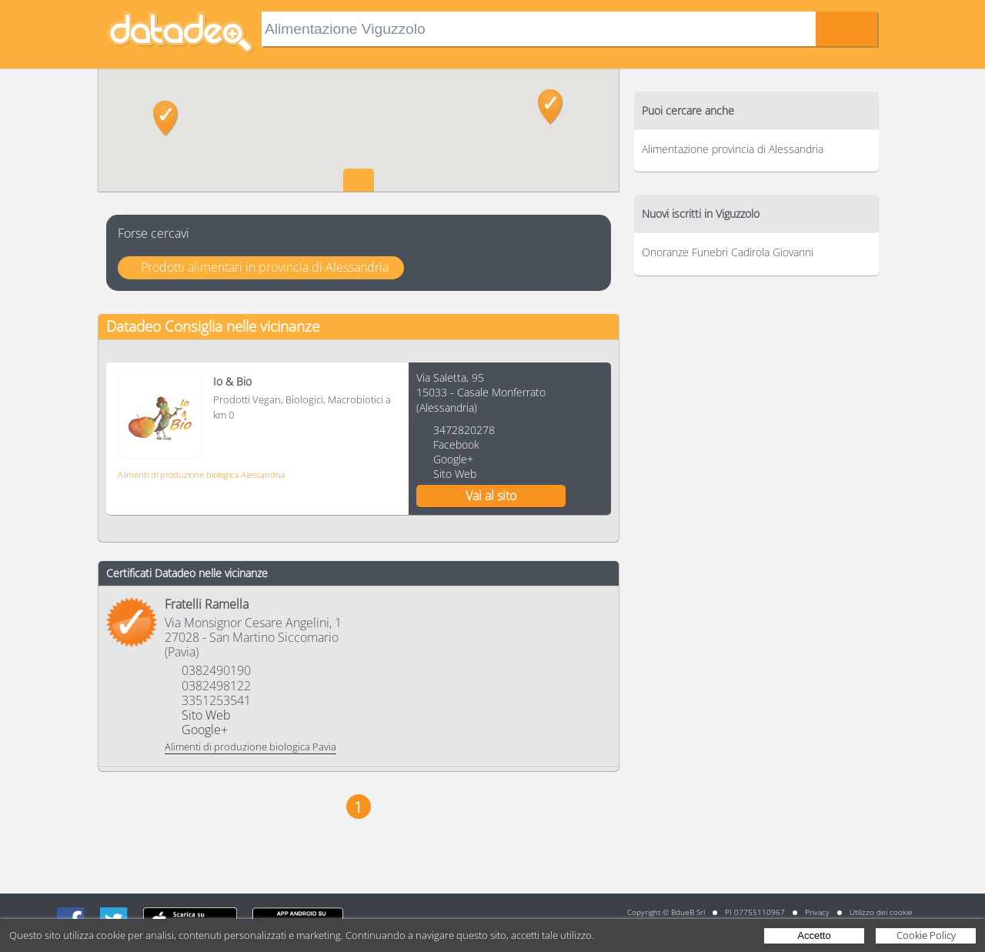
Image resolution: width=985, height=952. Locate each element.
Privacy (817, 912)
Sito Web (454, 473)
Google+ (453, 459)
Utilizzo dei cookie (881, 912)
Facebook (456, 444)
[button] (166, 118)
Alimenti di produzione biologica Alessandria (201, 474)
